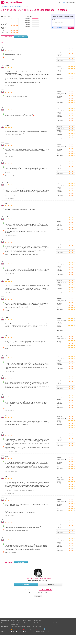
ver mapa (38, 598)
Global (46, 629)
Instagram (32, 631)
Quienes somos (14, 626)
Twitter (25, 631)
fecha (8, 45)
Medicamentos (57, 622)
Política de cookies (37, 626)
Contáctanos (22, 626)
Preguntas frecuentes (15, 624)
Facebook (18, 631)
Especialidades (14, 622)
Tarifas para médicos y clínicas (34, 620)
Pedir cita (21, 36)
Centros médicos (32, 622)
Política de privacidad (56, 27)
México (32, 629)
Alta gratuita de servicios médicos (18, 620)
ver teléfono (40, 594)
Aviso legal (28, 626)
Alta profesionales (71, 2)
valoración (12, 45)
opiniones (35, 589)
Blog (12, 631)
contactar (38, 596)
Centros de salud (49, 622)
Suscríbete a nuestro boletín (43, 631)
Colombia (19, 629)
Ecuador (26, 629)
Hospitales (40, 622)
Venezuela (39, 629)
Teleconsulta (50, 584)
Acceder (63, 2)
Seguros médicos (23, 622)
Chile (13, 629)
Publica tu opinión (7, 36)
